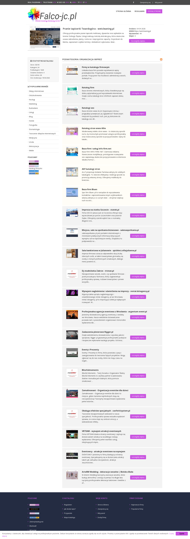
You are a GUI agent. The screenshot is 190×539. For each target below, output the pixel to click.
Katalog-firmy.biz (35, 168)
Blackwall (33, 526)
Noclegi (32, 99)
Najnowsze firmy (137, 505)
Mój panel (157, 2)
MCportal (33, 530)
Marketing (33, 104)
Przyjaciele (68, 513)
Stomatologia (34, 129)
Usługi (31, 112)
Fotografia (33, 125)
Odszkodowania (35, 95)
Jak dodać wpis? (70, 509)
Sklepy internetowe (36, 91)
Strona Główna (123, 11)
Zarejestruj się (145, 2)
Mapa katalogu (69, 517)
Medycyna (33, 138)
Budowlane (33, 108)
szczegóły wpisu (138, 73)
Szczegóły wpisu (138, 41)
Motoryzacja (34, 146)
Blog (31, 116)
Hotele (31, 121)
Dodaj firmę (102, 517)
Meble (31, 150)
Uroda (31, 142)
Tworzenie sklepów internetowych (42, 133)
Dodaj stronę (154, 11)
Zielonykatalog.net (36, 522)
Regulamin (139, 11)
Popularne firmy (137, 509)
